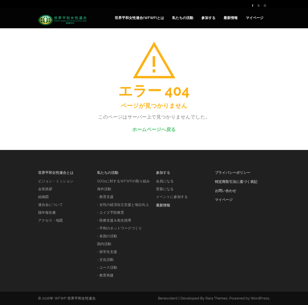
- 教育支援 (105, 197)
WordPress (260, 298)
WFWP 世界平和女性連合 (75, 298)
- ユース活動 (107, 267)
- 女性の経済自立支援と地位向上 (123, 205)
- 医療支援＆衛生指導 (114, 220)
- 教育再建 (105, 275)
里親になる (165, 189)
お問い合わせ (225, 191)
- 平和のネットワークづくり (119, 228)
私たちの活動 (182, 18)
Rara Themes (216, 298)
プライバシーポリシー (232, 173)
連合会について (50, 205)
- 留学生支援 (107, 252)
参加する (208, 18)
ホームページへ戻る (154, 129)
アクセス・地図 (50, 220)
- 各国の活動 (107, 236)
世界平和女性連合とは (55, 173)
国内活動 (104, 244)
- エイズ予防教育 (110, 212)
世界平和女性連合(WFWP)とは (139, 18)
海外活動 (104, 189)
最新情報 (231, 18)
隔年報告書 (47, 212)
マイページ (254, 18)
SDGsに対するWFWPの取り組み (123, 181)
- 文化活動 (105, 260)
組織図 (43, 197)
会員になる (165, 181)
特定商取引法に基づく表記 (236, 182)
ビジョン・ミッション (55, 181)
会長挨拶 (45, 189)
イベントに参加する (172, 197)
